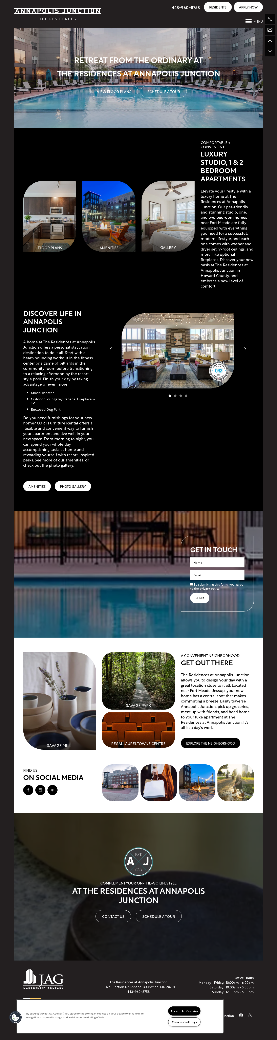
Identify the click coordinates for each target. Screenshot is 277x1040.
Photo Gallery (73, 486)
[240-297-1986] (270, 19)
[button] (218, 7)
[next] (245, 348)
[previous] (110, 348)
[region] (120, 1016)
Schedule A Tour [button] (163, 91)
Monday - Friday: (211, 982)
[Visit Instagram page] (52, 790)
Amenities (37, 486)
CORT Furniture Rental (57, 423)
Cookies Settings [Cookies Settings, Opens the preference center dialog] (184, 1022)
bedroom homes (231, 217)
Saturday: (217, 986)
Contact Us (113, 916)
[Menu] (254, 21)
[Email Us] (270, 30)
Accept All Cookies (184, 1011)
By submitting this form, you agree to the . (216, 586)
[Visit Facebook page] (28, 790)
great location (193, 685)
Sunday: (218, 991)
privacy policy (209, 588)
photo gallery (61, 465)
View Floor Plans (114, 91)
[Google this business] (40, 790)
